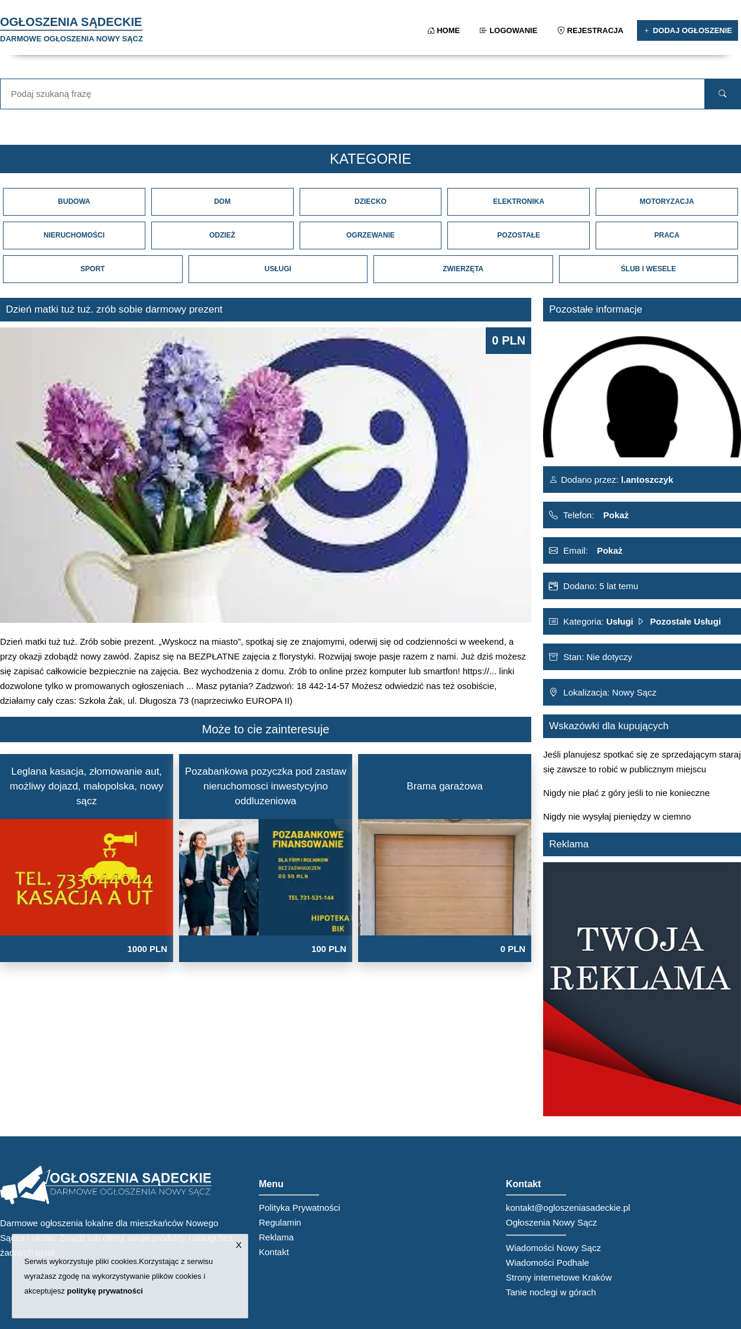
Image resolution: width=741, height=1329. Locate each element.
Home (444, 30)
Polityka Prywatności (299, 1208)
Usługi (278, 269)
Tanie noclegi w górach (551, 1292)
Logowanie (510, 30)
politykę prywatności (105, 1290)
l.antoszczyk (646, 480)
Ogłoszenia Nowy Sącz (551, 1222)
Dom (222, 201)
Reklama (276, 1237)
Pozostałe (519, 235)
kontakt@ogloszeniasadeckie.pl (568, 1208)
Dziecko (370, 201)
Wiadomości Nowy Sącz (553, 1248)
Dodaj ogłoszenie (687, 30)
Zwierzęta (463, 269)
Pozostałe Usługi (685, 621)
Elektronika (518, 201)
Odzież (222, 235)
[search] (722, 94)
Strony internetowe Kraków (559, 1277)
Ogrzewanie (370, 235)
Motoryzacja (667, 201)
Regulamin (280, 1222)
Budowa (74, 201)
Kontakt (274, 1252)
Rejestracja (591, 30)
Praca (667, 235)
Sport (92, 269)
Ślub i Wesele (648, 269)
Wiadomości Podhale (547, 1262)
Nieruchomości (74, 235)
